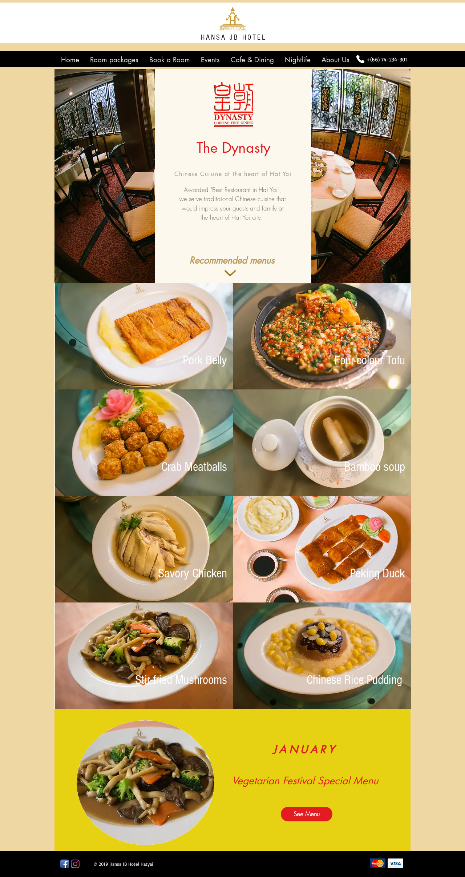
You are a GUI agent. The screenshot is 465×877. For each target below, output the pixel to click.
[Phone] (360, 59)
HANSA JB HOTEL (234, 37)
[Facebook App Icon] (64, 864)
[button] (231, 260)
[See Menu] (306, 814)
